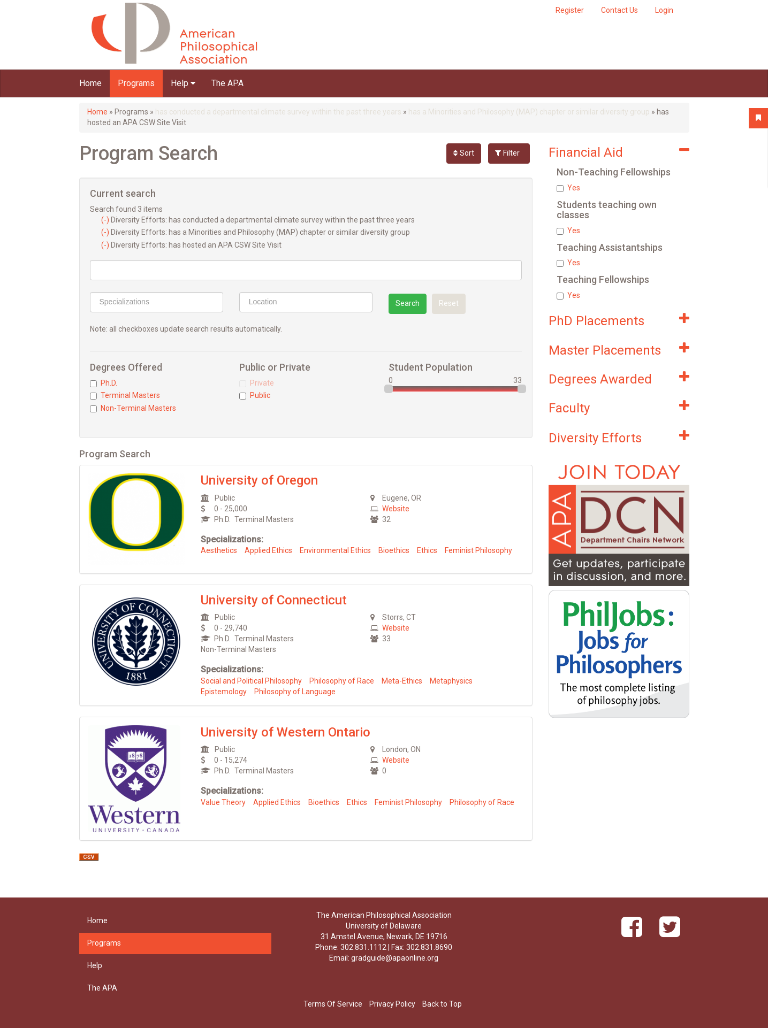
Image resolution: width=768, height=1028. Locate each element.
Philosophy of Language (295, 691)
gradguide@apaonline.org (394, 958)
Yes (568, 187)
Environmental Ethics (335, 550)
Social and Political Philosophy (251, 681)
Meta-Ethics (402, 681)
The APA (227, 83)
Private (256, 383)
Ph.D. (103, 383)
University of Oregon (259, 480)
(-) (106, 220)
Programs (136, 83)
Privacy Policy (392, 1004)
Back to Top (442, 1004)
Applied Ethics (268, 550)
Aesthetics (219, 550)
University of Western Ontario (285, 732)
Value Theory (223, 802)
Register (570, 10)
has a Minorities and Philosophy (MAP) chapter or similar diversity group (529, 112)
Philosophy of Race (341, 681)
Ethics (427, 550)
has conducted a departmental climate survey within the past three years (278, 112)
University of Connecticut (274, 600)
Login (664, 10)
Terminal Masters (125, 395)
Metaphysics (451, 681)
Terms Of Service (332, 1004)
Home (90, 83)
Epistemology (224, 691)
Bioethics (393, 550)
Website (395, 508)
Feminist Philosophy (478, 550)
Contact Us (619, 10)
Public (254, 395)
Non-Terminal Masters (133, 408)
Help (183, 83)
